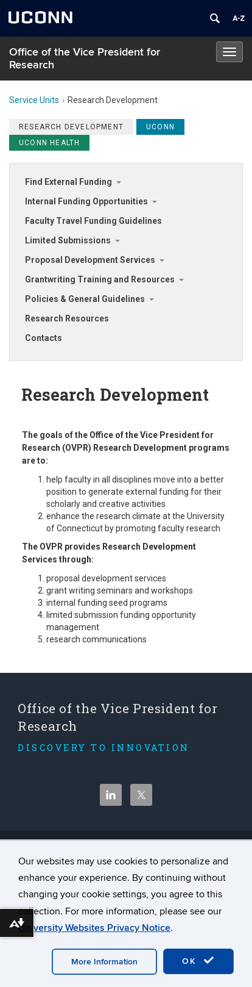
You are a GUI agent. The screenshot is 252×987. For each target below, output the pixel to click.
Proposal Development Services (90, 260)
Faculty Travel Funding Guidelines (93, 221)
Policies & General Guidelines (85, 299)
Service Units (34, 100)
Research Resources (67, 318)
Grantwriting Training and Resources (100, 279)
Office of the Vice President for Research (84, 58)
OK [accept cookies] (198, 960)
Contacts (43, 338)
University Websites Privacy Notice (94, 928)
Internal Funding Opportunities (86, 201)
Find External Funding (68, 182)
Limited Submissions (68, 240)
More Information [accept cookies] (104, 961)
